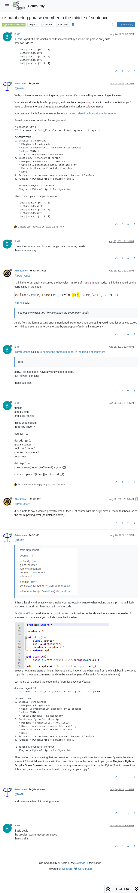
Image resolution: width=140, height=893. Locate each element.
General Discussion (14, 24)
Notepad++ (81, 862)
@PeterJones (38, 270)
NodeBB (67, 868)
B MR (17, 34)
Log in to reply (126, 24)
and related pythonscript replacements (90, 113)
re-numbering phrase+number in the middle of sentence (71, 351)
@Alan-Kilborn (26, 613)
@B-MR (19, 88)
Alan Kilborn (21, 270)
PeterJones (20, 83)
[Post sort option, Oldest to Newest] (112, 24)
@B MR (34, 83)
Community (36, 6)
